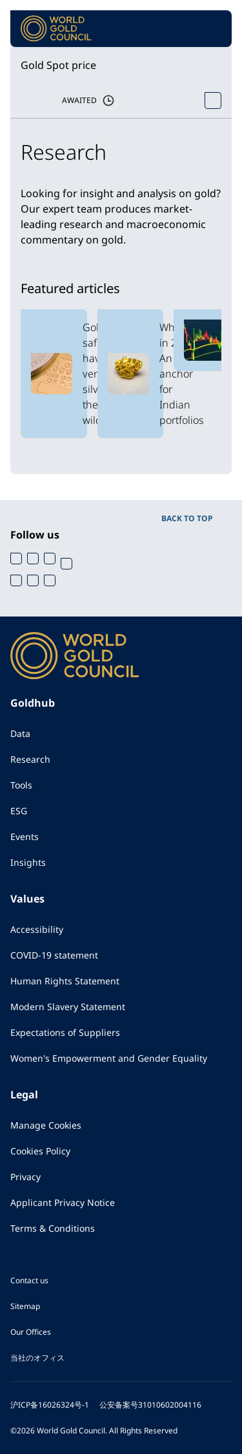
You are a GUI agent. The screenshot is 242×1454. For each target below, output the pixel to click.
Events (24, 836)
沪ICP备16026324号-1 (49, 1404)
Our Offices (30, 1331)
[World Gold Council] (56, 28)
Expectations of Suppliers (65, 1032)
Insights (28, 862)
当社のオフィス (37, 1357)
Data (20, 733)
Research (30, 759)
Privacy (25, 1177)
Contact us (29, 1280)
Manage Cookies (45, 1125)
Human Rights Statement (64, 981)
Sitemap (25, 1306)
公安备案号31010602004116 (150, 1404)
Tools (21, 785)
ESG (18, 811)
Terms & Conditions (52, 1228)
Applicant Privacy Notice (62, 1202)
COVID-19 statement (54, 955)
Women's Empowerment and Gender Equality (108, 1058)
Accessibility (36, 929)
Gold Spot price (58, 65)
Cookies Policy (40, 1151)
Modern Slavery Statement (67, 1006)
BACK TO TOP (187, 518)
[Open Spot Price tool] (213, 100)
